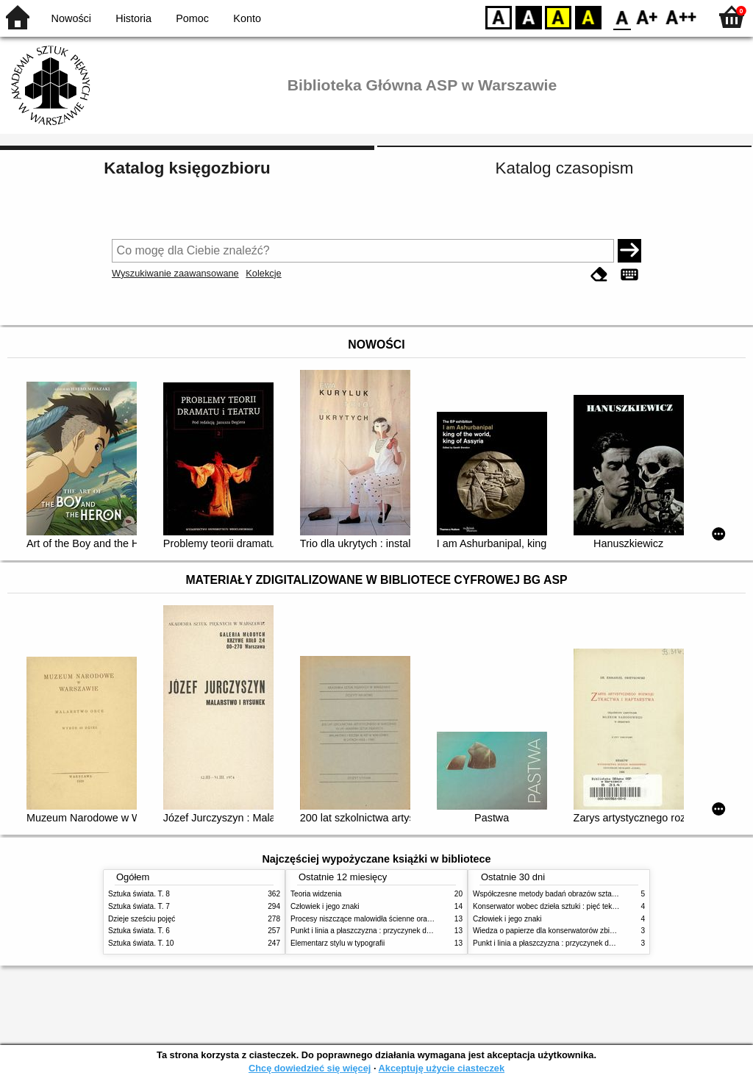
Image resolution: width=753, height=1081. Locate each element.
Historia (133, 18)
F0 (622, 16)
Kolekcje (263, 273)
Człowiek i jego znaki (325, 906)
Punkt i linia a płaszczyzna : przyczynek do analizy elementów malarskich (410, 931)
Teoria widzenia (315, 894)
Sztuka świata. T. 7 (139, 906)
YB (557, 16)
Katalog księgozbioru (187, 168)
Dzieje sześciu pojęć (141, 919)
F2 (681, 16)
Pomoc (192, 18)
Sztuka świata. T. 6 (139, 931)
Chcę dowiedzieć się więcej (310, 1068)
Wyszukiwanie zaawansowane (175, 273)
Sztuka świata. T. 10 (141, 943)
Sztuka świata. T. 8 (139, 894)
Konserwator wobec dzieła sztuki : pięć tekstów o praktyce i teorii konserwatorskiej (608, 906)
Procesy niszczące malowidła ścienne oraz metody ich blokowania (399, 919)
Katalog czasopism (565, 168)
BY (588, 16)
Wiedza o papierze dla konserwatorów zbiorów (549, 931)
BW (528, 16)
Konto (247, 18)
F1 (647, 16)
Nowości (71, 18)
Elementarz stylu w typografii (337, 943)
